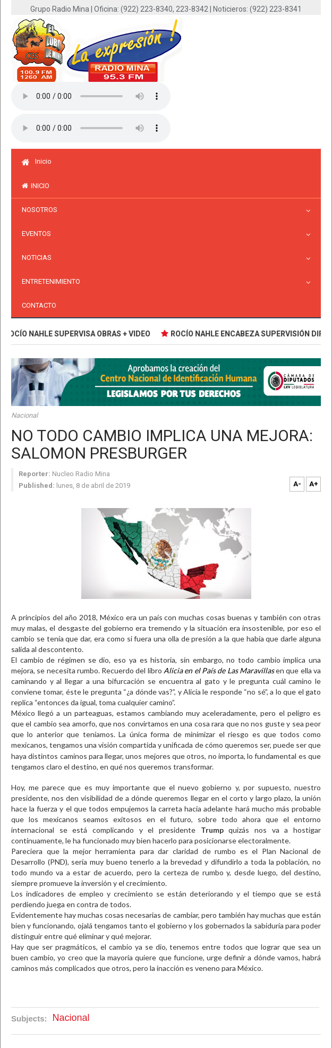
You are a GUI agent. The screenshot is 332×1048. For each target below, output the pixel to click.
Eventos (39, 234)
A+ (313, 484)
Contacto (39, 305)
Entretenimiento (54, 281)
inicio (35, 186)
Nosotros (42, 210)
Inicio (37, 161)
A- (297, 484)
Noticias (39, 257)
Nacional (24, 415)
